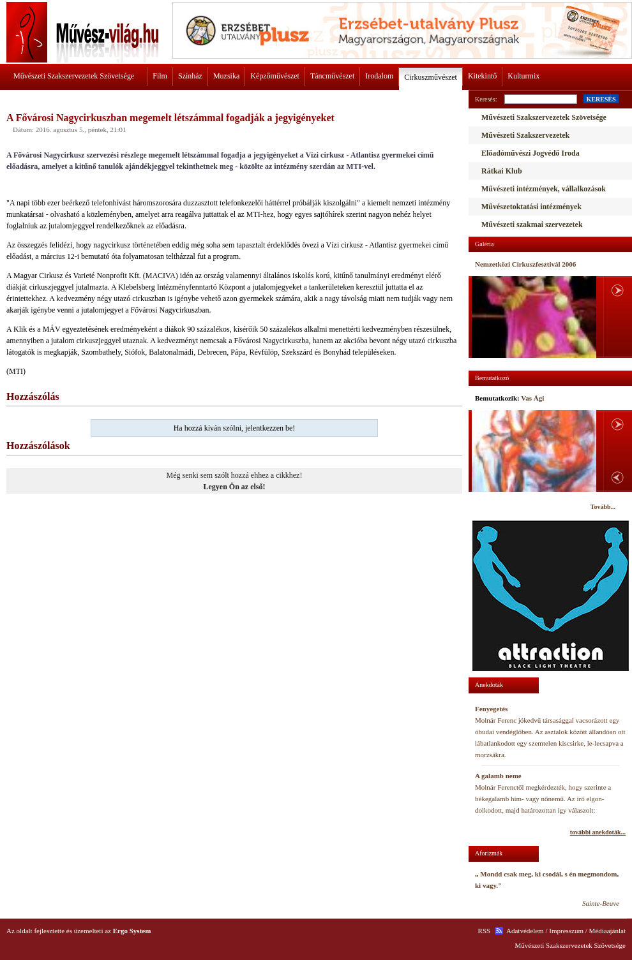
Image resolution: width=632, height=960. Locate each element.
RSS (484, 930)
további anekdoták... (598, 832)
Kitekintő (482, 75)
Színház (190, 75)
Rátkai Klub (501, 170)
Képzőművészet (274, 75)
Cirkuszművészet (430, 77)
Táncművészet (332, 75)
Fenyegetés (491, 709)
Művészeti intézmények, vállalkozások (543, 188)
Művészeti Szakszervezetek (525, 135)
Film (160, 75)
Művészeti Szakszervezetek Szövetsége (73, 75)
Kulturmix (523, 75)
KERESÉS (600, 99)
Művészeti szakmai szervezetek (532, 224)
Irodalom (379, 75)
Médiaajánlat (607, 930)
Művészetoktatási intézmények (531, 206)
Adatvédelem (525, 930)
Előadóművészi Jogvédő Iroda (530, 153)
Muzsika (226, 75)
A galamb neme (498, 775)
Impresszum (566, 930)
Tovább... (603, 506)
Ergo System (132, 930)
